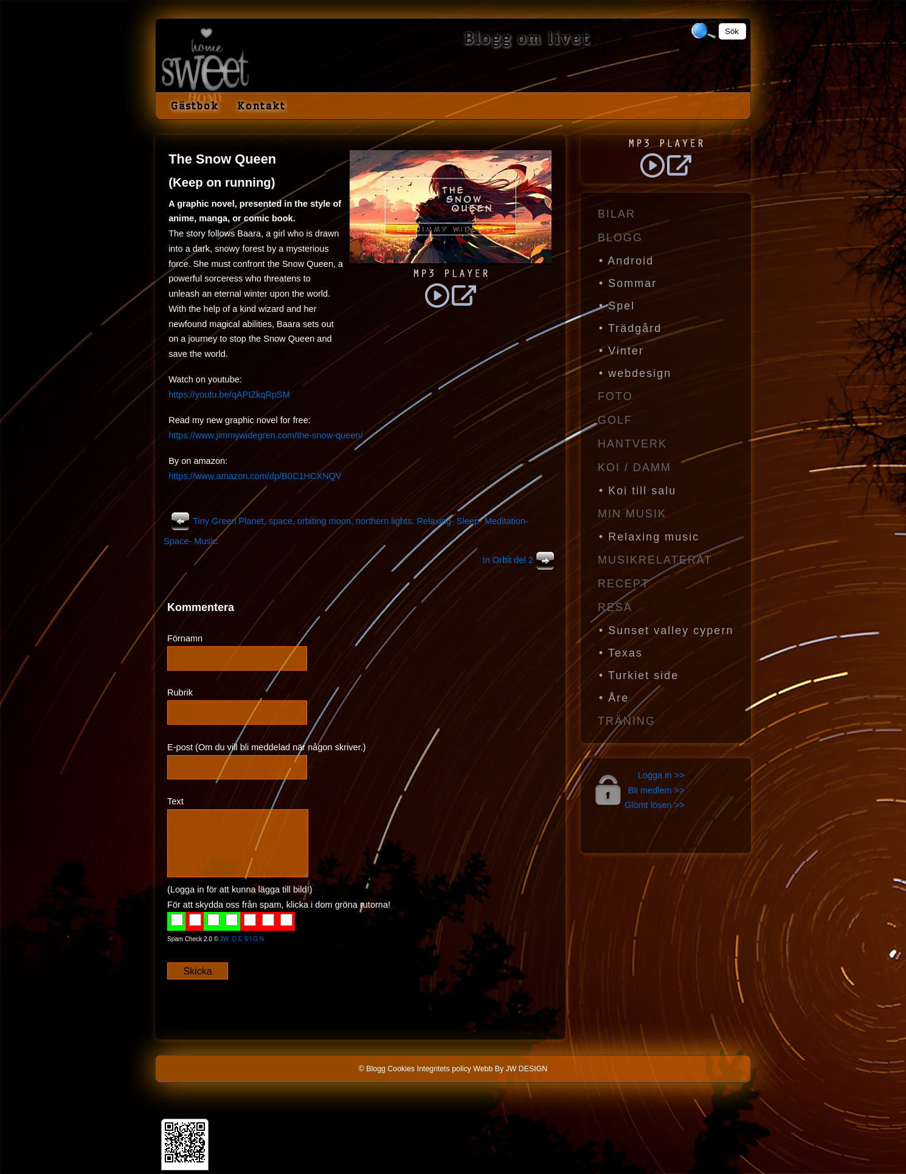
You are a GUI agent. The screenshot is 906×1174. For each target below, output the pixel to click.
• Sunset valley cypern (666, 630)
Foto (615, 396)
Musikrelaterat (655, 560)
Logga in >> (661, 775)
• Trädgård (630, 328)
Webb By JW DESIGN (510, 1069)
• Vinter (621, 351)
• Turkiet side (639, 675)
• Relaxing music (649, 537)
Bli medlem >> (656, 790)
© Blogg (372, 1069)
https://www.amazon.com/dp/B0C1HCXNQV (255, 476)
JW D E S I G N (242, 939)
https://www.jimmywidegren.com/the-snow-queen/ (265, 435)
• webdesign (635, 373)
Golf (615, 420)
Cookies (401, 1069)
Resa (615, 607)
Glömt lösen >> (654, 805)
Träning (626, 721)
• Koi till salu (637, 491)
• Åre (614, 698)
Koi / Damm (634, 467)
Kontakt (261, 106)
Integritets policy (444, 1069)
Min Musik (632, 514)
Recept (623, 584)
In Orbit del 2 (520, 560)
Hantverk (632, 444)
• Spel (617, 306)
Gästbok (195, 106)
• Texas (621, 653)
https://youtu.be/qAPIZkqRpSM (229, 394)
